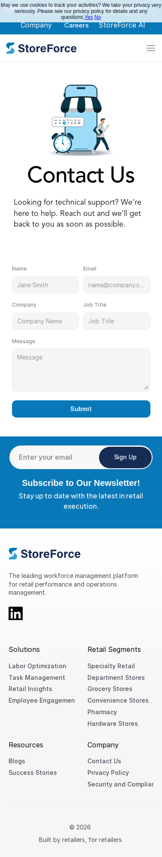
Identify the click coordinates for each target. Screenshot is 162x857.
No (97, 17)
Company (36, 25)
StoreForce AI (122, 25)
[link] (41, 48)
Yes (88, 17)
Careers (76, 25)
